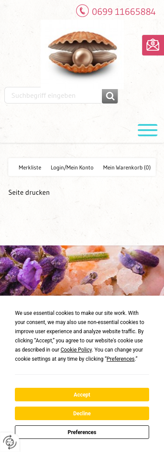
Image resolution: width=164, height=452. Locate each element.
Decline (82, 414)
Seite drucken (29, 192)
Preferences (82, 432)
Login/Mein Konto (72, 167)
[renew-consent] (10, 442)
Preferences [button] (121, 359)
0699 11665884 (124, 11)
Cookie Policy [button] (75, 350)
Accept (82, 395)
